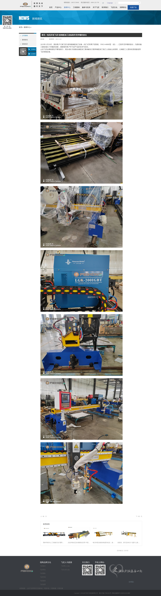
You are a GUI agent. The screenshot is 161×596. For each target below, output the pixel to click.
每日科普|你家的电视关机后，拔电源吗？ (104, 542)
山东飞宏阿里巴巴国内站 (35, 588)
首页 (50, 7)
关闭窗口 (120, 550)
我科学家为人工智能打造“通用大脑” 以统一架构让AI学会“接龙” (54, 542)
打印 (126, 550)
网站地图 (114, 593)
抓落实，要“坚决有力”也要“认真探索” (129, 542)
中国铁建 (53, 588)
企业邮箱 (33, 54)
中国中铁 (46, 588)
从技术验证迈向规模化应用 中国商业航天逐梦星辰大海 (79, 542)
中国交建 (60, 588)
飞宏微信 (33, 49)
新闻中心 (27, 27)
